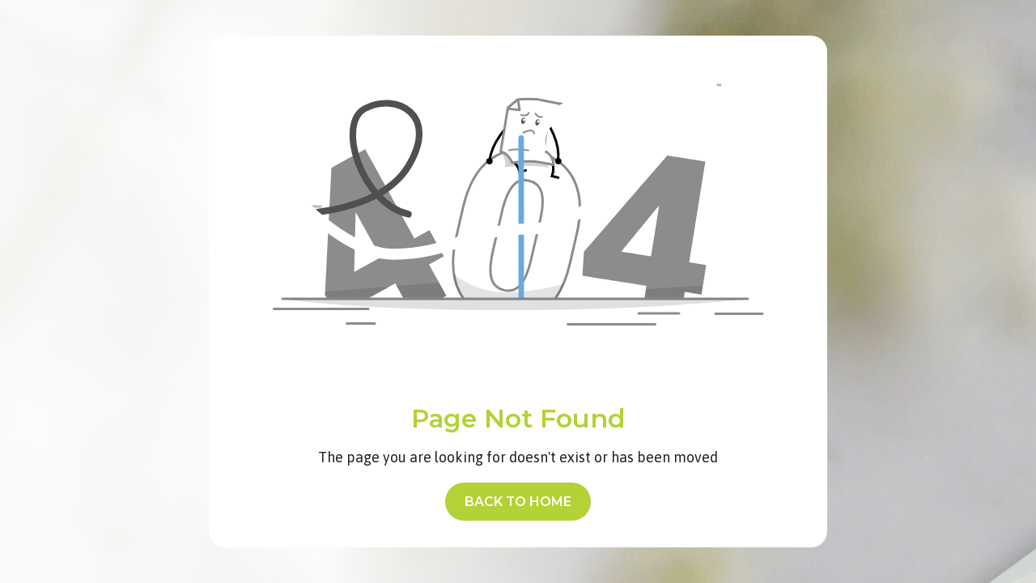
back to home (518, 501)
